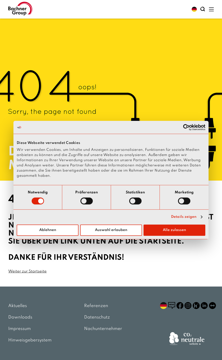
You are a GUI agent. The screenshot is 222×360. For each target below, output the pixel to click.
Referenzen (96, 306)
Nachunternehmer (103, 329)
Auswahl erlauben (111, 230)
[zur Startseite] (20, 9)
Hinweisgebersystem (30, 340)
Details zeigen (183, 217)
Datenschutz (97, 317)
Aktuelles (17, 306)
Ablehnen (47, 230)
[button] (194, 9)
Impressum (19, 329)
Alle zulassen (174, 230)
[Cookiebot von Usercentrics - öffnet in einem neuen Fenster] (186, 127)
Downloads (20, 317)
